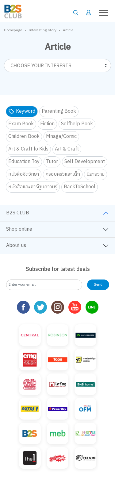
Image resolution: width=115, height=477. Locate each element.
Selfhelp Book (77, 124)
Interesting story (42, 30)
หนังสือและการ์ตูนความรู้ (32, 187)
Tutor (52, 162)
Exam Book (21, 124)
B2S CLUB (17, 213)
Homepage (13, 30)
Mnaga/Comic (61, 136)
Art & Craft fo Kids (28, 149)
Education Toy (24, 162)
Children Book (24, 136)
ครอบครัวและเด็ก (62, 174)
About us (16, 245)
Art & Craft (67, 149)
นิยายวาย (95, 174)
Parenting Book (59, 111)
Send (98, 284)
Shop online (19, 229)
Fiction (47, 124)
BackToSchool (79, 187)
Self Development (84, 162)
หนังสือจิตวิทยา (23, 174)
